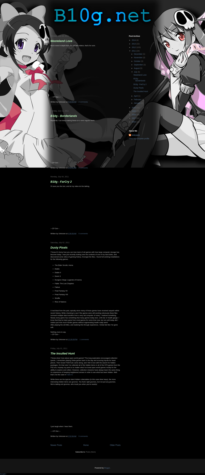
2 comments (83, 102)
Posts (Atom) (91, 452)
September (138, 65)
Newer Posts (56, 445)
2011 (134, 51)
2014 (134, 40)
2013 (134, 44)
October (137, 61)
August (137, 68)
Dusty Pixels (59, 247)
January (137, 103)
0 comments (83, 168)
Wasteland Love (61, 41)
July (136, 72)
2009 (134, 111)
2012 (134, 47)
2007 (134, 118)
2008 (134, 115)
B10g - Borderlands (63, 116)
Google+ (3, 474)
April (136, 96)
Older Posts (115, 445)
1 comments (84, 339)
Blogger (107, 468)
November (138, 57)
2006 (134, 122)
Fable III (69, 375)
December (138, 54)
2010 (134, 108)
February (138, 99)
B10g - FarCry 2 (61, 181)
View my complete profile (139, 139)
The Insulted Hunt (62, 353)
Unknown (136, 135)
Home (86, 445)
